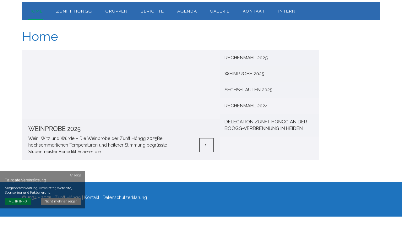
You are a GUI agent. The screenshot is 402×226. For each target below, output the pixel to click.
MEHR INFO (17, 197)
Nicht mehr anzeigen (61, 197)
